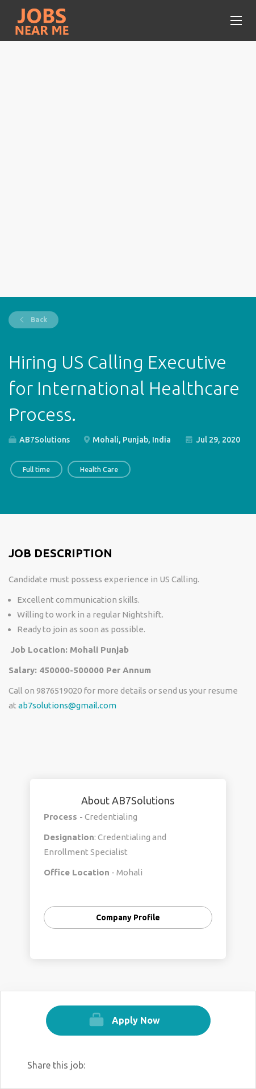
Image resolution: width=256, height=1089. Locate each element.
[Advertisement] (128, 169)
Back (38, 319)
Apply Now (136, 1020)
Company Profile (128, 917)
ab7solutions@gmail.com (67, 705)
